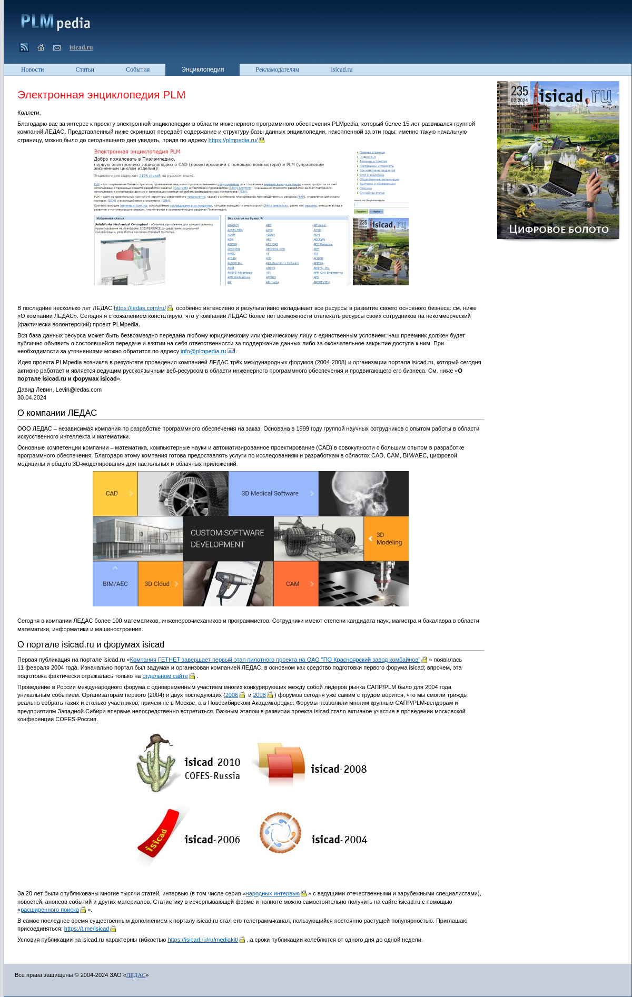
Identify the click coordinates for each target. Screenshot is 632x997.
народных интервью (273, 893)
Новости (32, 69)
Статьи (85, 69)
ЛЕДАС (135, 975)
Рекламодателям (277, 69)
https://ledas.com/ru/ (140, 308)
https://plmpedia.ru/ (233, 140)
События (138, 69)
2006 (231, 695)
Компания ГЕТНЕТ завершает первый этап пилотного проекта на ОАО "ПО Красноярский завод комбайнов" (275, 659)
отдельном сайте (164, 676)
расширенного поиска (50, 909)
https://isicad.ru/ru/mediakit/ (202, 939)
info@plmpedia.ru (203, 351)
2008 (259, 695)
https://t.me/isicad (87, 928)
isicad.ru (81, 47)
